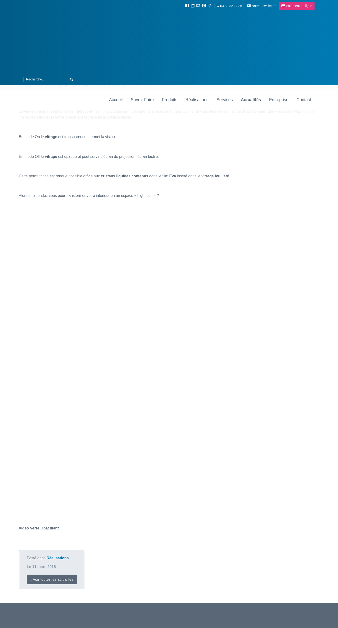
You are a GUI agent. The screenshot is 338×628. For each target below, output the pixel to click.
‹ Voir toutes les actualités (52, 579)
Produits (169, 99)
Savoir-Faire (142, 99)
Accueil (116, 99)
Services (224, 99)
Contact (303, 99)
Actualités (251, 99)
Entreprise (278, 99)
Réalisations (196, 99)
